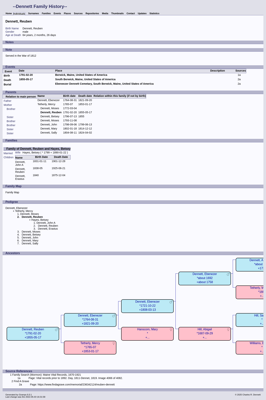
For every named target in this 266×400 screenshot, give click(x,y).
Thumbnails (117, 13)
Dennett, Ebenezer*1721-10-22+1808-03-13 (147, 305)
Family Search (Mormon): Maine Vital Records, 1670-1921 (46, 374)
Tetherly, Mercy (46, 104)
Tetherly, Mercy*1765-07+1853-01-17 (90, 347)
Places (67, 13)
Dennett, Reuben (20, 170)
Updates (142, 13)
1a (239, 74)
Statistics (154, 13)
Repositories (92, 13)
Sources (78, 13)
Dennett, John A (20, 163)
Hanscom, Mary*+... (147, 333)
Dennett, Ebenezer (48, 100)
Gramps (22, 395)
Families (46, 13)
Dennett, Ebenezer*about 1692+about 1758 (204, 278)
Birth (7, 75)
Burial (7, 84)
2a (239, 79)
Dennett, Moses (49, 108)
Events (57, 13)
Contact (131, 13)
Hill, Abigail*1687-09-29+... (205, 333)
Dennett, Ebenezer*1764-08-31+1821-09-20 (90, 319)
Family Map (12, 192)
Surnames (33, 13)
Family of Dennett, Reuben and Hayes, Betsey (38, 148)
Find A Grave (21, 381)
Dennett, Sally (48, 132)
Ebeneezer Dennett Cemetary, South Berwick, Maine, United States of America (104, 83)
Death (7, 80)
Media (105, 13)
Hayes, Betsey (31, 152)
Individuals (19, 14)
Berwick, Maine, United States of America (81, 74)
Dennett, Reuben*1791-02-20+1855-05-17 (33, 333)
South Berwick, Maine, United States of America (85, 79)
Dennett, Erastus (20, 177)
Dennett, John (48, 124)
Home (9, 13)
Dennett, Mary (48, 128)
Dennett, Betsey (49, 116)
